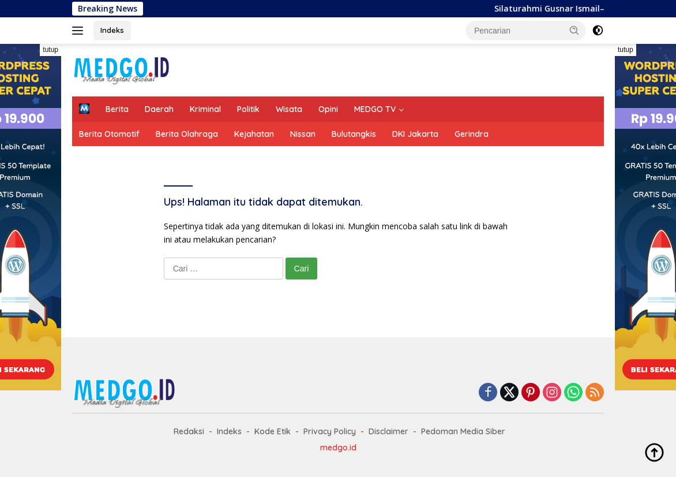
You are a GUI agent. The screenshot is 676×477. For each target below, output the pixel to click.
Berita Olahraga (187, 134)
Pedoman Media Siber (463, 431)
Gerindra (472, 134)
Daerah (159, 109)
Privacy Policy (329, 431)
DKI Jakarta (415, 134)
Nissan (303, 134)
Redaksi (189, 431)
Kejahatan (254, 134)
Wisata (289, 109)
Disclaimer (388, 431)
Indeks (112, 30)
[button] (574, 30)
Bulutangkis (354, 134)
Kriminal (205, 109)
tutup (50, 50)
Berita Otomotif (109, 134)
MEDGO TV (375, 109)
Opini (328, 109)
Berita (117, 109)
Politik (248, 109)
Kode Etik (272, 431)
